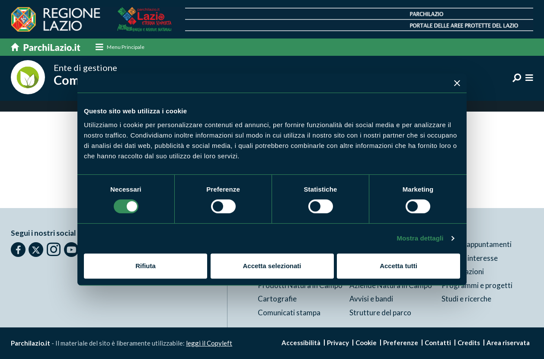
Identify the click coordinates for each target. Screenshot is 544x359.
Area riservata (508, 342)
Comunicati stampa (289, 312)
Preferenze (400, 342)
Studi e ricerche (466, 298)
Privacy (338, 342)
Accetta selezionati (272, 265)
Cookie (366, 342)
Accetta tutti (398, 265)
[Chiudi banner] (457, 83)
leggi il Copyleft (209, 343)
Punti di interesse (470, 258)
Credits (469, 342)
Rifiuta (145, 265)
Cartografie (277, 298)
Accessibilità (301, 342)
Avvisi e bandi (371, 298)
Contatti (438, 342)
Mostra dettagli (420, 238)
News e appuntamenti (477, 244)
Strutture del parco (380, 312)
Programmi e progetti (477, 285)
